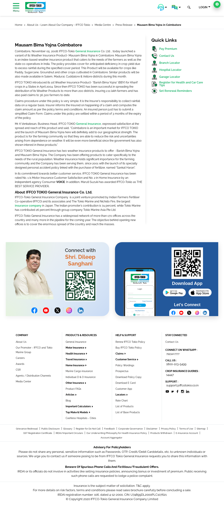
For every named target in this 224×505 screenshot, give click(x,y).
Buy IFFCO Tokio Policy (128, 347)
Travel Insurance (75, 359)
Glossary (68, 428)
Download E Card (125, 382)
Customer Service (126, 359)
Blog (68, 400)
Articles (70, 394)
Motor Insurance (75, 347)
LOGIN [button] (203, 7)
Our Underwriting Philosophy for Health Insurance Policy (116, 433)
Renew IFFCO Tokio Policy (130, 341)
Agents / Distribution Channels (33, 375)
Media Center (23, 381)
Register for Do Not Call (88, 428)
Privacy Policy (168, 428)
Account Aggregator (111, 437)
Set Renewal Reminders (171, 91)
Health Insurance (76, 353)
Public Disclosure (50, 428)
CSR (18, 369)
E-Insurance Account (187, 433)
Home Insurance (75, 365)
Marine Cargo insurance (79, 371)
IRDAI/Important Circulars (69, 433)
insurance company (28, 205)
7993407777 (172, 353)
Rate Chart (121, 400)
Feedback (109, 428)
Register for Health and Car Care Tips (177, 84)
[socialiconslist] (167, 391)
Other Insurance (75, 382)
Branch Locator (165, 63)
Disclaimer (152, 428)
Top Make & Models (77, 412)
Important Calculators (78, 406)
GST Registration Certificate (38, 433)
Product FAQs (73, 388)
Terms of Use (186, 428)
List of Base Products (127, 412)
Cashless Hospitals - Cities (81, 418)
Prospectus (121, 371)
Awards (20, 364)
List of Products (124, 406)
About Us (21, 341)
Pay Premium (164, 49)
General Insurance (87, 51)
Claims (119, 353)
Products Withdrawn (161, 433)
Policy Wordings (124, 365)
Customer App (123, 388)
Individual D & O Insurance (81, 377)
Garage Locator (165, 77)
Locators (120, 394)
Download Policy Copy (128, 377)
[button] (162, 7)
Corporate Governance (130, 428)
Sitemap (201, 428)
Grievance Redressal (27, 428)
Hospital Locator (166, 70)
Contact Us (162, 56)
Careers (20, 358)
